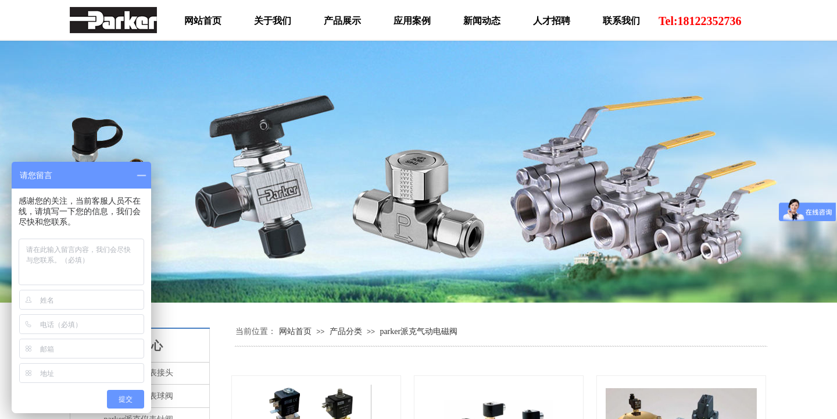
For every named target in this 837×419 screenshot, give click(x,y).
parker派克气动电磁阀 (418, 331)
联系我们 (621, 21)
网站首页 (295, 331)
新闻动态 (481, 21)
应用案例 (412, 21)
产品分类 (346, 331)
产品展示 (342, 21)
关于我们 (272, 21)
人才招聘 (551, 21)
